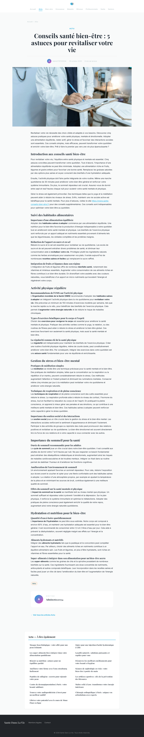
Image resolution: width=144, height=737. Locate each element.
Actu (40, 9)
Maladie (70, 9)
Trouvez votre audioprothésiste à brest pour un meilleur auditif (48, 693)
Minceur (79, 9)
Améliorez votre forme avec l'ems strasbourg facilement (48, 669)
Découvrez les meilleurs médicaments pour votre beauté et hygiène (93, 662)
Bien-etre (49, 9)
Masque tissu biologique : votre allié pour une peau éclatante (49, 646)
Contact (47, 723)
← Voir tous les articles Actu (43, 615)
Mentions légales (35, 723)
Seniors (111, 9)
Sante (103, 9)
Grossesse (60, 9)
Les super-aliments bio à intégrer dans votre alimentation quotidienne (48, 654)
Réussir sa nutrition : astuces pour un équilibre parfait (45, 662)
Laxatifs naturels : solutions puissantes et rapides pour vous (92, 654)
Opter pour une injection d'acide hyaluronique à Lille (94, 646)
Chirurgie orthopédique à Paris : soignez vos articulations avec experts (93, 693)
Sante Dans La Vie (14, 722)
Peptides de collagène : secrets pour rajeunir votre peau (48, 677)
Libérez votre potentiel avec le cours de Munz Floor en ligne (48, 701)
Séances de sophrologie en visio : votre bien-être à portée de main (91, 669)
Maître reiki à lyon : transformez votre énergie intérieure (94, 685)
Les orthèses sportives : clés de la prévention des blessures (94, 677)
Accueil (33, 9)
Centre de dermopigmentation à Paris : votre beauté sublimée (48, 685)
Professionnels (92, 9)
